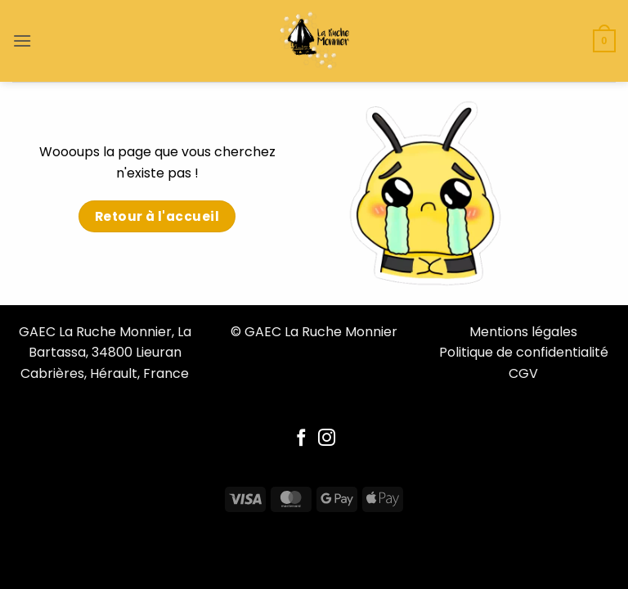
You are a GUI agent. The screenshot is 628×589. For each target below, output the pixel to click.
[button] (22, 40)
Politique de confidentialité (523, 352)
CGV (523, 373)
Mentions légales (523, 331)
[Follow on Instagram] (326, 438)
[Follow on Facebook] (301, 438)
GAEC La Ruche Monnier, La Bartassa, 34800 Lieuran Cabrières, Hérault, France (105, 352)
